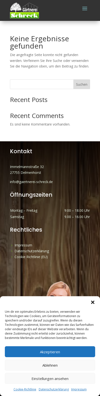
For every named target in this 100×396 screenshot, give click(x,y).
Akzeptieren (50, 351)
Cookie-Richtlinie (25, 389)
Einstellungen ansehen (50, 378)
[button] (92, 302)
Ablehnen (50, 365)
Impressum (79, 389)
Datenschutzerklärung (54, 389)
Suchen (81, 84)
